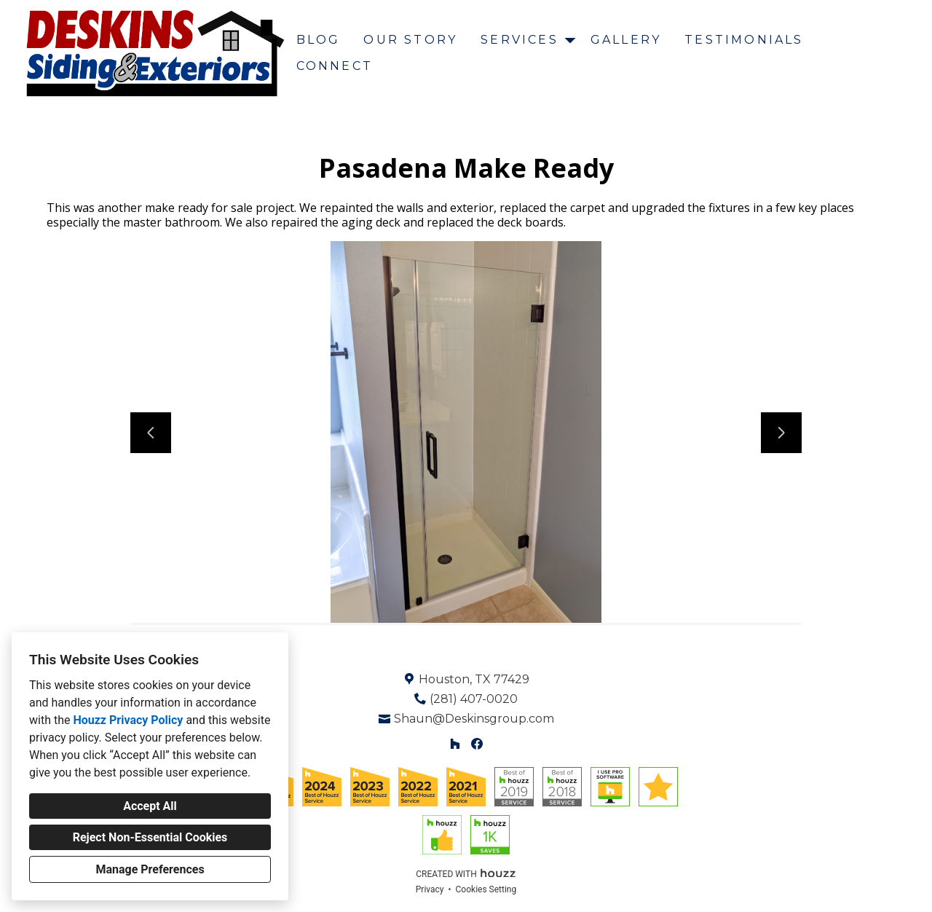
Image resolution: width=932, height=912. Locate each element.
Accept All (150, 806)
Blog (318, 40)
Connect (334, 66)
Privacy (430, 889)
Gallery (626, 40)
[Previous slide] (150, 432)
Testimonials (743, 40)
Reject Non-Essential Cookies (150, 837)
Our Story (410, 40)
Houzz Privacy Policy (128, 720)
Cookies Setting (486, 889)
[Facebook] (477, 744)
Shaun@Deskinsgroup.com (474, 719)
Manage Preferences (149, 869)
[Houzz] (455, 744)
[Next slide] (781, 432)
